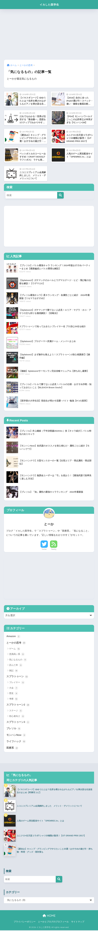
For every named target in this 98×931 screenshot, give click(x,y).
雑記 (13, 671)
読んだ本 (15, 665)
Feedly (53, 549)
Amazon (13, 636)
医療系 (12, 748)
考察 (13, 699)
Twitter (44, 549)
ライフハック (16, 742)
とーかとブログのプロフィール (53, 922)
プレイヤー (17, 683)
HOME (49, 916)
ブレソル (13, 729)
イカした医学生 (49, 4)
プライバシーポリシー (25, 922)
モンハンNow (16, 735)
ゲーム (14, 649)
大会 (13, 688)
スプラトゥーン (17, 676)
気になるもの (18, 660)
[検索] (60, 195)
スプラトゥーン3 (18, 722)
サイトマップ (77, 922)
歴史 (13, 693)
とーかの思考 (16, 643)
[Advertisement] (49, 34)
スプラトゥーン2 (18, 705)
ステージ (15, 711)
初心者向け (17, 716)
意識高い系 (17, 654)
